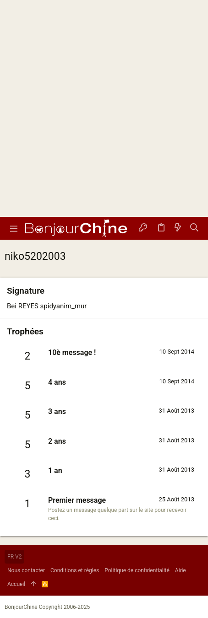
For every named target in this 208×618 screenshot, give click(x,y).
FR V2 (14, 557)
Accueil (16, 584)
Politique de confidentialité (137, 570)
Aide (180, 570)
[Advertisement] (104, 108)
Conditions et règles (74, 570)
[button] (14, 228)
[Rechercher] (194, 228)
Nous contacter (26, 570)
